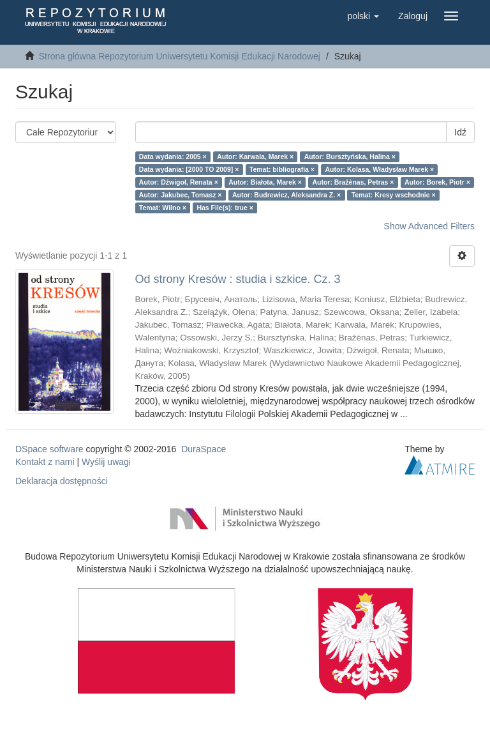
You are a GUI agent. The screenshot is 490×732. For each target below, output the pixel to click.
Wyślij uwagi (106, 462)
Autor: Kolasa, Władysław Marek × (379, 169)
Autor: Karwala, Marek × (255, 156)
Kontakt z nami (45, 462)
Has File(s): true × (225, 207)
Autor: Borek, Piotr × (437, 182)
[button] (363, 16)
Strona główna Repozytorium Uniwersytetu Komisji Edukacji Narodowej (179, 56)
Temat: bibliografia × (282, 169)
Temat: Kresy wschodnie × (394, 195)
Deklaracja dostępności (61, 481)
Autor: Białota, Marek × (265, 182)
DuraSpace (203, 449)
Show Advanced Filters (429, 226)
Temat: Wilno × (162, 207)
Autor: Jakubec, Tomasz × (180, 195)
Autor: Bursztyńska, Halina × (350, 156)
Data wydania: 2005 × (173, 156)
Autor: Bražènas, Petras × (353, 182)
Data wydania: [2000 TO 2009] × (189, 169)
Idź (460, 132)
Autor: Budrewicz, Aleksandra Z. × (286, 195)
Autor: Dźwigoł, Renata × (178, 182)
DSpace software (49, 449)
